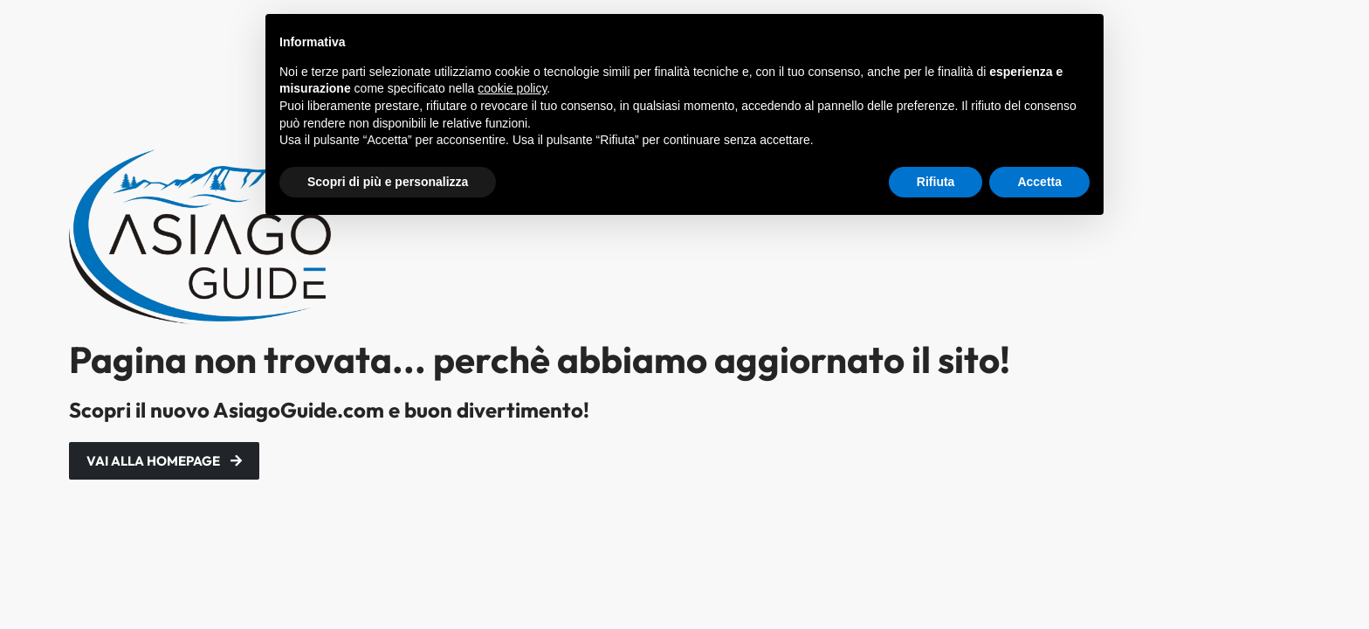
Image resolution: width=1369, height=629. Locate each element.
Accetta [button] (1039, 182)
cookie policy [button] (512, 88)
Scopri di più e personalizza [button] (387, 182)
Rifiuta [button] (936, 182)
